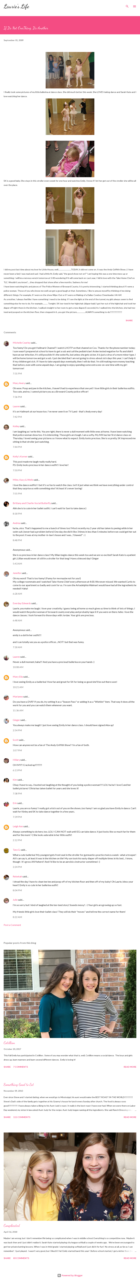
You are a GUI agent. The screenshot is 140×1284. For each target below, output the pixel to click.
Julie (15, 899)
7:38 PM (17, 793)
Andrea (16, 523)
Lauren (16, 406)
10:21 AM (18, 687)
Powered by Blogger (70, 1275)
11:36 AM (18, 710)
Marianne (18, 696)
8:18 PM (17, 513)
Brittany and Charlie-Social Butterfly (32, 503)
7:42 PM (17, 416)
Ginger (16, 719)
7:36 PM (17, 396)
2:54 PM (17, 730)
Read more (130, 1066)
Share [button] (129, 320)
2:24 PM (17, 866)
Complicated (12, 1225)
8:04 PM (17, 890)
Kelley (16, 426)
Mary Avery (19, 383)
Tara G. (16, 849)
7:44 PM (17, 446)
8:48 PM (17, 540)
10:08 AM (18, 667)
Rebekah (17, 876)
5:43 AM (17, 563)
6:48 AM (17, 620)
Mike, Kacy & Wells (23, 479)
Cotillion (9, 1043)
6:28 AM (17, 593)
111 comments (21, 1117)
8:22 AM (17, 917)
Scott (15, 739)
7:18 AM (17, 647)
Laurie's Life (16, 6)
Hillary (16, 759)
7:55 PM (17, 493)
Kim (15, 779)
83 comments (21, 1258)
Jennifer (17, 572)
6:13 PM (17, 770)
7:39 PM (17, 816)
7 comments (20, 1066)
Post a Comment (12, 924)
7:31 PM (17, 373)
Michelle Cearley (21, 342)
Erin (15, 803)
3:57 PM (17, 750)
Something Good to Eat (19, 1084)
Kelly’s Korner (20, 456)
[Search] (127, 5)
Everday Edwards (22, 603)
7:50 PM (17, 470)
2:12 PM (17, 840)
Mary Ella (18, 676)
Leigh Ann (18, 826)
